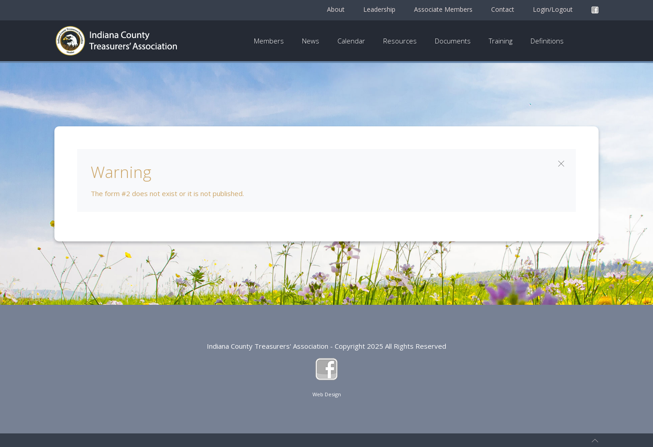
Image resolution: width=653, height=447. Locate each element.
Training (500, 40)
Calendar (351, 40)
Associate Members (443, 9)
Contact (502, 9)
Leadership (379, 9)
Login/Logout (553, 9)
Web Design (326, 394)
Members (269, 40)
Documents (453, 40)
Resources (400, 40)
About (336, 9)
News (310, 40)
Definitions (547, 40)
